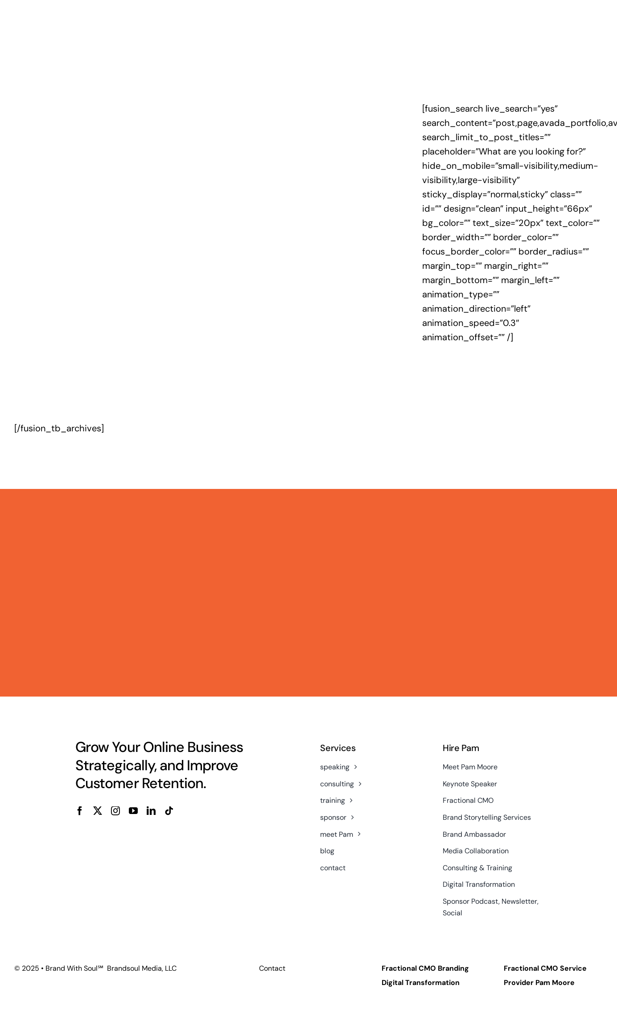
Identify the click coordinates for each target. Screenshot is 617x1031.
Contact (272, 968)
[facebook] (79, 810)
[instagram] (115, 810)
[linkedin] (151, 810)
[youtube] (133, 810)
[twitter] (97, 810)
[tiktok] (169, 810)
